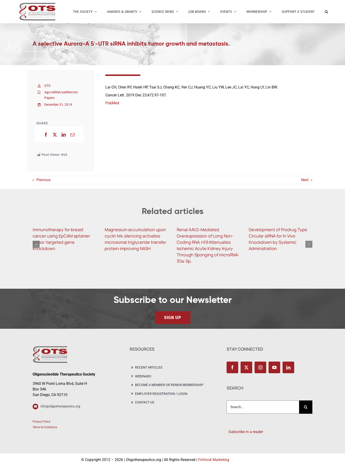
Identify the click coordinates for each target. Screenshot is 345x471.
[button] (326, 11)
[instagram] (260, 367)
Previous (43, 180)
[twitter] (246, 367)
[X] (54, 134)
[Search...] (263, 407)
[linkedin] (288, 367)
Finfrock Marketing (213, 459)
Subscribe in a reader (245, 432)
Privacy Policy (41, 421)
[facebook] (232, 367)
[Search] (305, 407)
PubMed (112, 103)
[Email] (72, 134)
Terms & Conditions (45, 427)
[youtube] (274, 367)
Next (305, 180)
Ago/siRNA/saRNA (58, 92)
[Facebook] (45, 134)
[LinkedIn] (63, 134)
